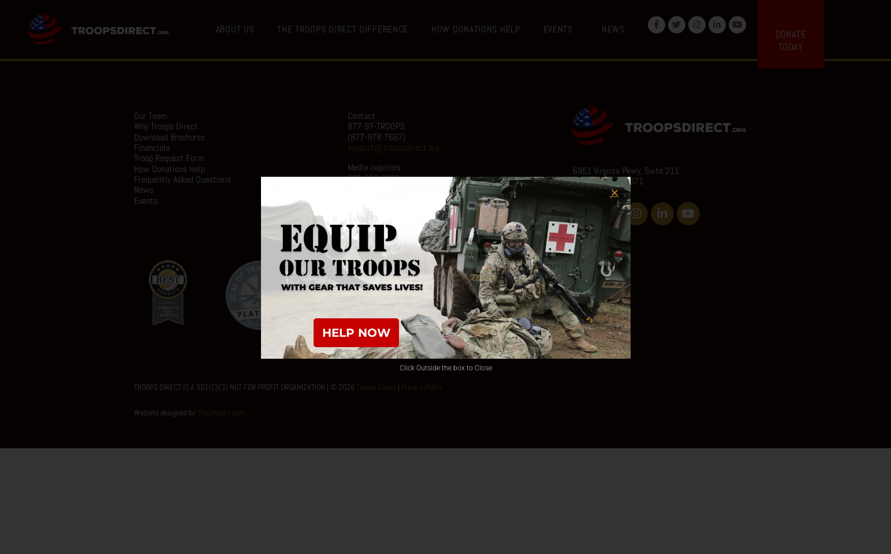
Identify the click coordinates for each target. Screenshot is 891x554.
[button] (614, 192)
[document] (445, 277)
